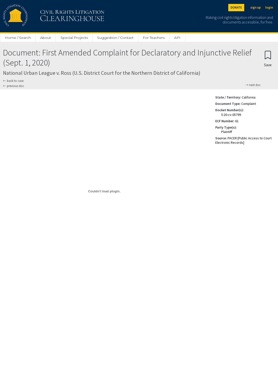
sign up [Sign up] (255, 7)
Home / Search (18, 37)
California (248, 97)
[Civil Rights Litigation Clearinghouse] (39, 16)
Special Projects (74, 37)
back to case (13, 81)
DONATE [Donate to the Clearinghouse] (236, 7)
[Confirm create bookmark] (268, 58)
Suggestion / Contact (115, 37)
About (45, 37)
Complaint (248, 103)
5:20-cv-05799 (231, 114)
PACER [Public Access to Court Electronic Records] (243, 140)
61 (237, 121)
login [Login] (269, 7)
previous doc (13, 86)
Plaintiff (226, 132)
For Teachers (154, 37)
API (177, 37)
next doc (253, 85)
